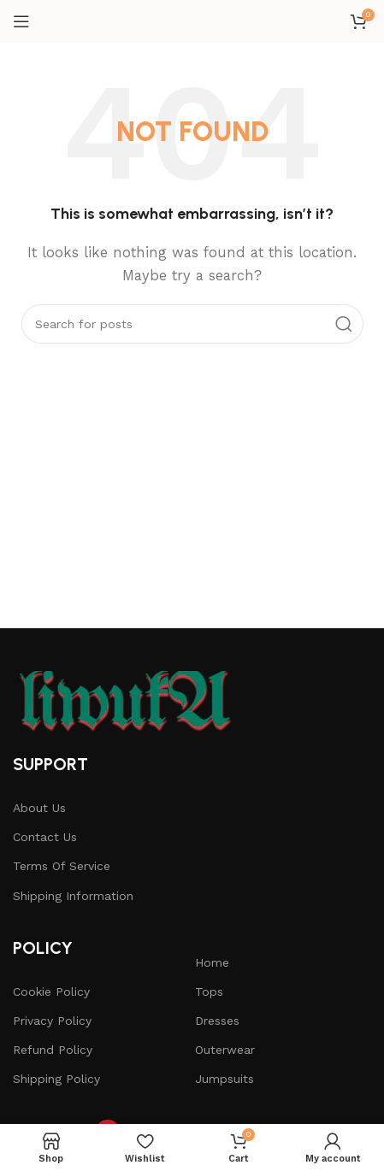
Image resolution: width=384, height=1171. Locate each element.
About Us (39, 808)
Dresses (217, 1020)
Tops (209, 991)
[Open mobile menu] (21, 21)
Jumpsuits (224, 1079)
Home (212, 962)
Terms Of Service (61, 866)
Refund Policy (52, 1049)
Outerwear (225, 1049)
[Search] (192, 324)
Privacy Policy (52, 1020)
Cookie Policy (51, 991)
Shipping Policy (56, 1079)
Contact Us (45, 837)
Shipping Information (73, 896)
